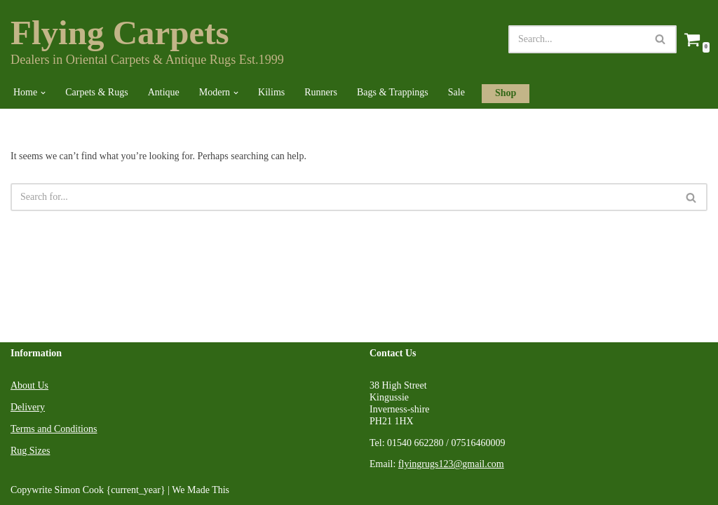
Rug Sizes (30, 450)
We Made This (200, 490)
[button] (43, 92)
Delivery (28, 407)
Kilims (271, 92)
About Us (29, 385)
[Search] (576, 39)
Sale (456, 92)
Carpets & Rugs (96, 92)
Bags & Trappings (392, 92)
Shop (505, 93)
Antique (164, 92)
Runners (320, 92)
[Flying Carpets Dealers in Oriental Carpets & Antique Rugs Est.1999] (147, 39)
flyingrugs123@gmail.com (451, 464)
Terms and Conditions (54, 429)
